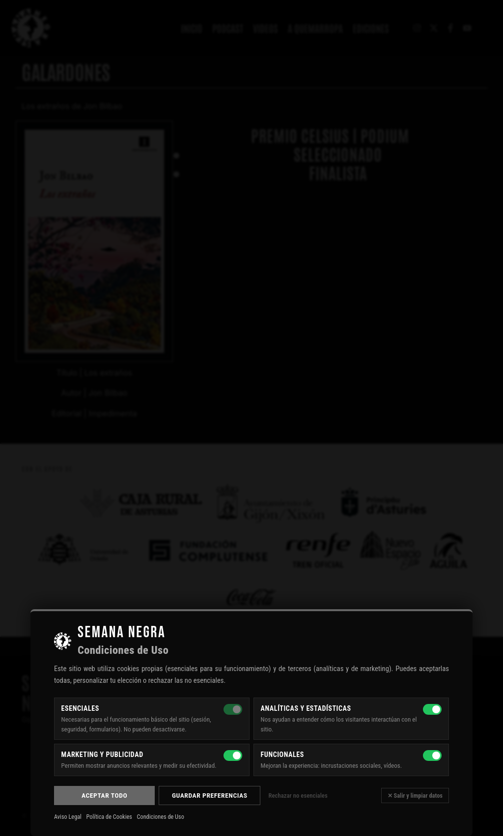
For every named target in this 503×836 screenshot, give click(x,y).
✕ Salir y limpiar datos (415, 795)
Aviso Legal (68, 816)
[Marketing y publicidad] (233, 755)
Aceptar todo (104, 795)
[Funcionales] (432, 755)
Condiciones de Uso (160, 816)
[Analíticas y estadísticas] (432, 709)
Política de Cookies (109, 816)
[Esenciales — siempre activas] (233, 709)
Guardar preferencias (210, 795)
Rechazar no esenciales (297, 795)
